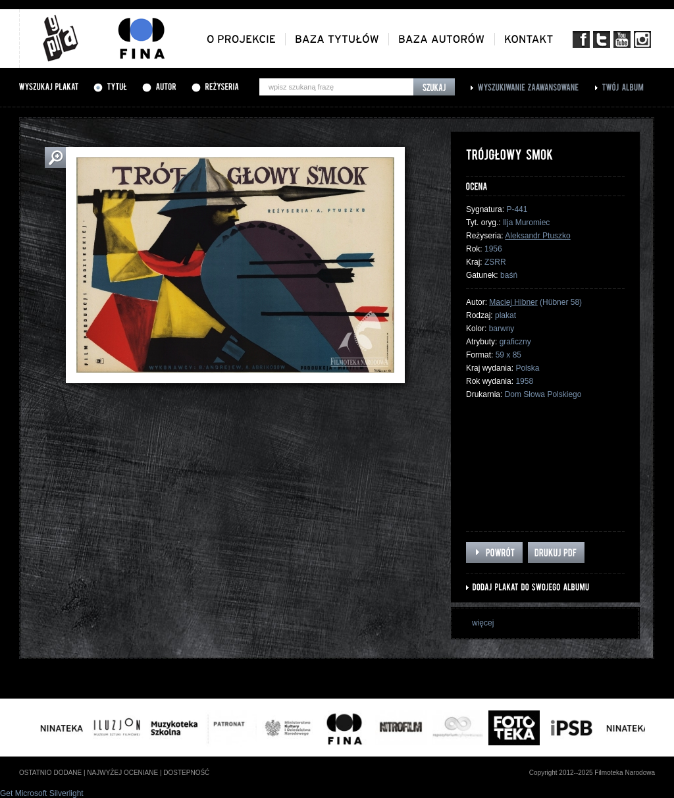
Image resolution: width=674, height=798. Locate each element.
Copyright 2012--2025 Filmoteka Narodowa (592, 772)
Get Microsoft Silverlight (42, 793)
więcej (483, 622)
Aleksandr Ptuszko (537, 235)
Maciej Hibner (513, 302)
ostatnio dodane (50, 772)
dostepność (186, 772)
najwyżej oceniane (122, 772)
